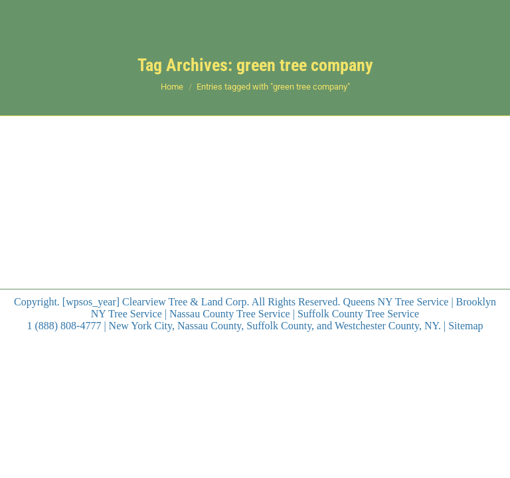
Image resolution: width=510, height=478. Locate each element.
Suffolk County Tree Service (358, 313)
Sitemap (465, 325)
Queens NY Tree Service (395, 301)
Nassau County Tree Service (229, 313)
